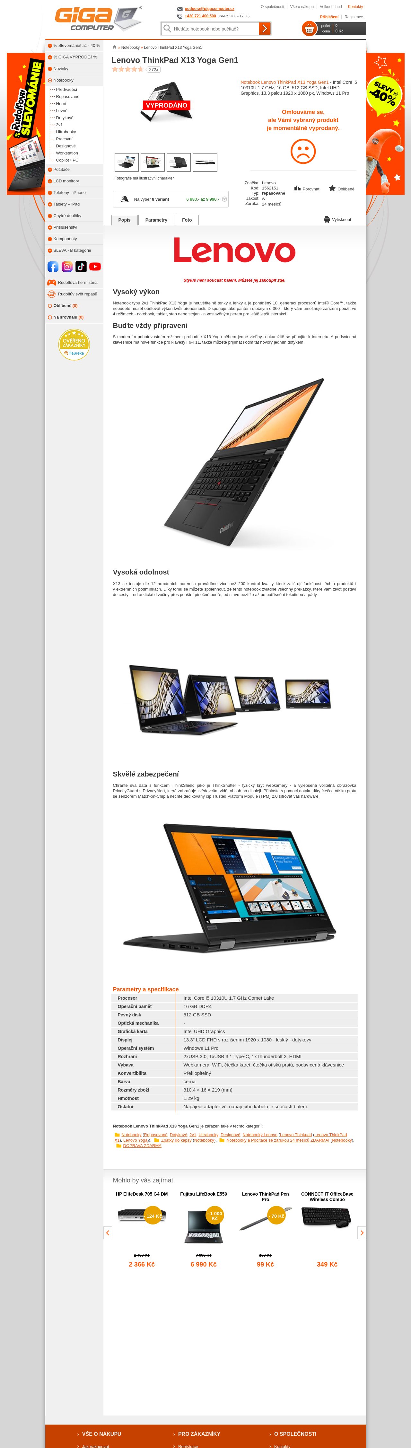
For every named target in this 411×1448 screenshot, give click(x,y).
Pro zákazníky (199, 1434)
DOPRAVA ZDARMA (142, 1145)
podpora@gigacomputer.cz (209, 8)
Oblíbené (63, 306)
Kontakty (355, 6)
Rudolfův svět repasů (77, 294)
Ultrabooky (208, 1134)
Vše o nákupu (302, 6)
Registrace (354, 17)
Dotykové (178, 1134)
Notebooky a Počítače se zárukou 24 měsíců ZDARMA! (277, 1140)
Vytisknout (337, 219)
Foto (187, 220)
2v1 (192, 1134)
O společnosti (272, 6)
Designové (230, 1134)
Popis (124, 220)
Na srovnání (66, 317)
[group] (142, 1230)
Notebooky (132, 1134)
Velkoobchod (331, 6)
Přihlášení (329, 17)
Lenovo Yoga (135, 1140)
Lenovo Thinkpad (296, 1134)
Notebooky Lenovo (260, 1134)
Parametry (156, 220)
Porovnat (307, 189)
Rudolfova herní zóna (78, 282)
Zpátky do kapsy (176, 1140)
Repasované (156, 1134)
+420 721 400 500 (200, 16)
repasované (273, 193)
